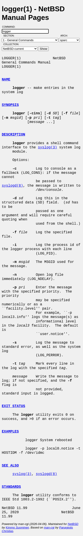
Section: (9, 35)
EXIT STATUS (13, 406)
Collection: (11, 44)
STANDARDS (11, 486)
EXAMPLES (10, 431)
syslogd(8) (12, 185)
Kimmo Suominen (17, 527)
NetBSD (73, 524)
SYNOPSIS (10, 105)
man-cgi (49, 527)
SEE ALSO (10, 465)
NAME (6, 79)
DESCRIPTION (13, 134)
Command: (10, 26)
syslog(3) (47, 147)
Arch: (66, 35)
